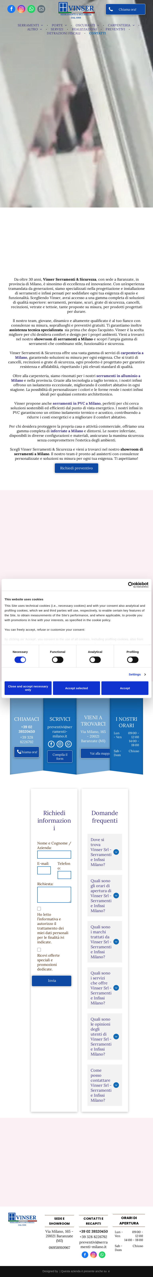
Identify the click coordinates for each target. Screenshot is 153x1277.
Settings (135, 674)
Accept (125, 688)
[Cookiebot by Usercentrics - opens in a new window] (131, 585)
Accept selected (76, 688)
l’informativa (47, 919)
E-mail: (43, 863)
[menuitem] (31, 25)
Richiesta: (45, 884)
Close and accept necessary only (28, 688)
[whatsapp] (31, 9)
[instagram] (21, 9)
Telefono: (64, 865)
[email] (41, 9)
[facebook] (11, 9)
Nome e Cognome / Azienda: (54, 845)
